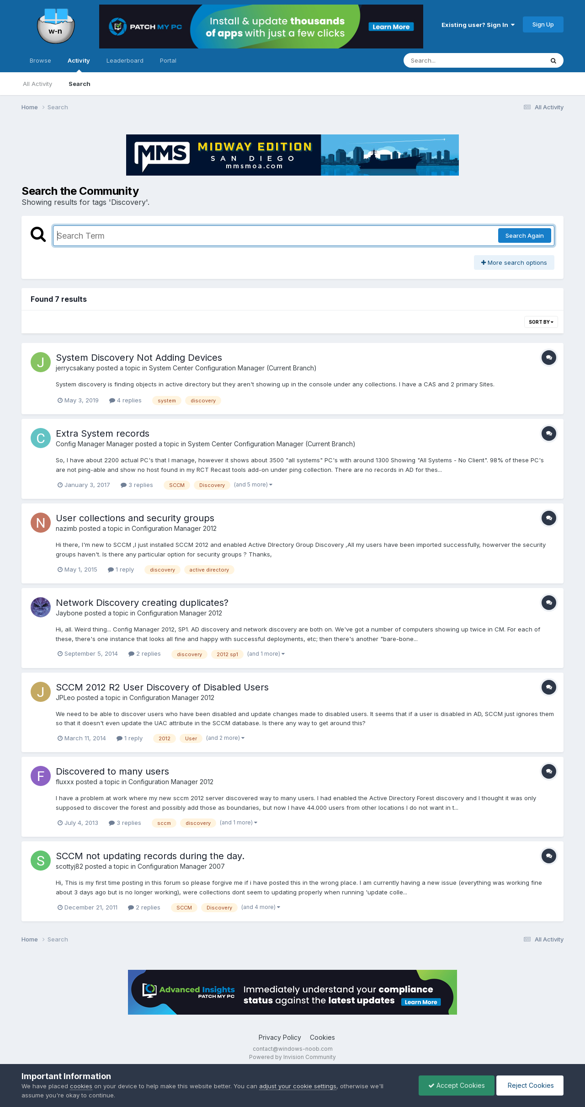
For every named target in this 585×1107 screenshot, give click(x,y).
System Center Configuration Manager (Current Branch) (233, 368)
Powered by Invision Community (292, 1057)
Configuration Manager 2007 (181, 866)
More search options (514, 262)
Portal (168, 60)
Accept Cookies (456, 1085)
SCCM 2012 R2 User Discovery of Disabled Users (162, 687)
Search (79, 83)
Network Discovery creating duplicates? (142, 602)
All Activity (37, 83)
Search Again (524, 235)
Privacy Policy (280, 1037)
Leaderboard (125, 60)
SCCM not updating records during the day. (150, 855)
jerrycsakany (75, 368)
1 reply (121, 569)
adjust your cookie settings (297, 1086)
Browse (40, 60)
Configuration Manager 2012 (174, 528)
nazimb (66, 528)
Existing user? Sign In (478, 24)
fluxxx (65, 782)
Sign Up (543, 24)
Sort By (541, 322)
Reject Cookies (530, 1085)
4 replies (125, 400)
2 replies (144, 653)
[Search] (449, 60)
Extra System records (102, 433)
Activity (79, 64)
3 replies (137, 484)
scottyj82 (69, 866)
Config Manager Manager (94, 444)
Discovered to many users (112, 771)
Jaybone (69, 613)
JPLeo (65, 697)
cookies (81, 1086)
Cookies (322, 1037)
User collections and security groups (135, 518)
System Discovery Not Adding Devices (139, 357)
